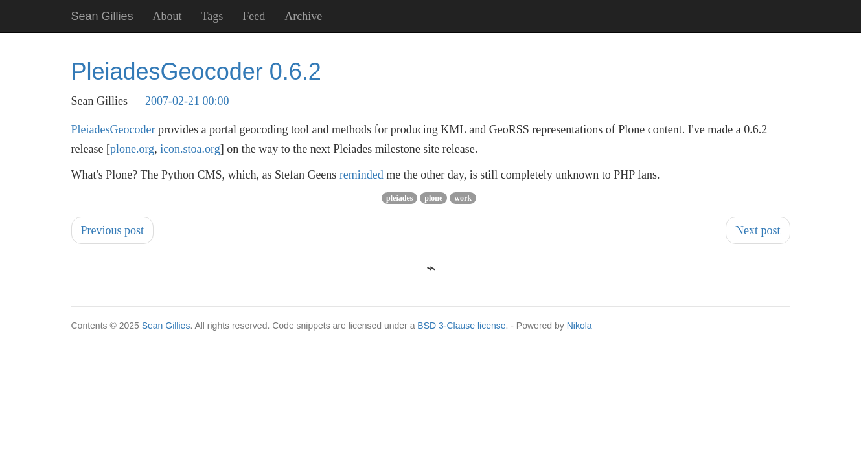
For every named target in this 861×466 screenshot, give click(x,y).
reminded (361, 174)
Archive (303, 16)
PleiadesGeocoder (113, 129)
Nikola (579, 325)
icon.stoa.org (190, 148)
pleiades (399, 198)
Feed (253, 16)
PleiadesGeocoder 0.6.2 (196, 71)
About (167, 16)
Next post (758, 230)
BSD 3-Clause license (461, 325)
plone (433, 198)
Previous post (112, 230)
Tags (212, 16)
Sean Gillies (166, 325)
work (463, 198)
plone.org (132, 148)
